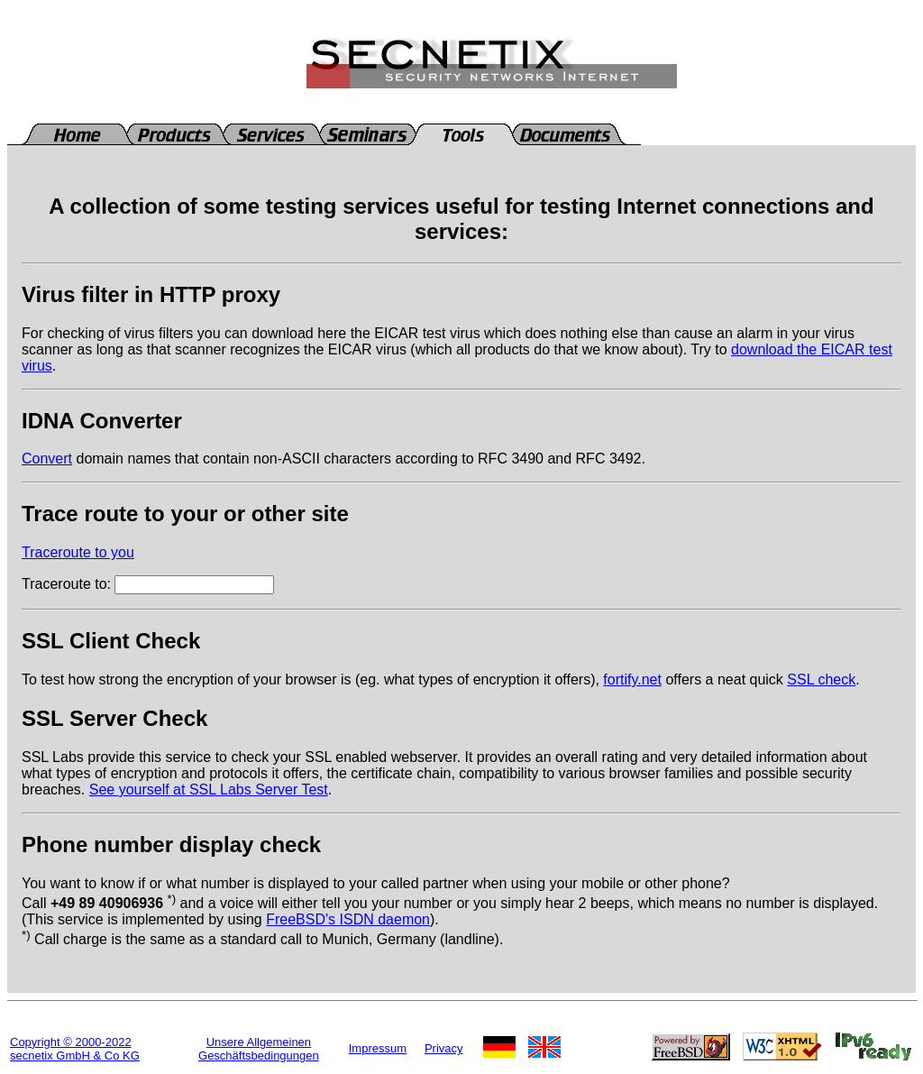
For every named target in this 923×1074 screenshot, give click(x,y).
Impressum (378, 1048)
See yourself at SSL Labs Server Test (208, 789)
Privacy (444, 1048)
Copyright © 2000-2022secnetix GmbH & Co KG (75, 1048)
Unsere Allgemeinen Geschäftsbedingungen (258, 1048)
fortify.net (632, 679)
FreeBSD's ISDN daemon (348, 919)
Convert (47, 458)
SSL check (821, 679)
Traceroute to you (78, 552)
